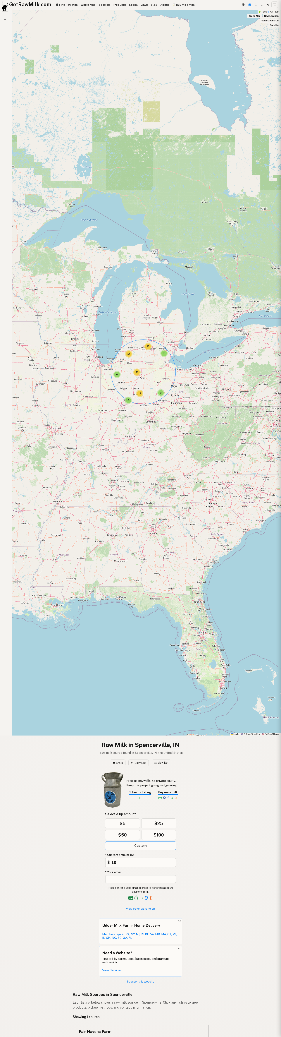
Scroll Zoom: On (270, 20)
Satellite (274, 25)
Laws (144, 4)
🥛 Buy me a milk (183, 4)
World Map (88, 4)
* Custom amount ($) (119, 855)
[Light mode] (268, 5)
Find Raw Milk (66, 4)
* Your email (113, 872)
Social (133, 4)
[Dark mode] (256, 5)
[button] (128, 400)
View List (161, 762)
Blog (154, 4)
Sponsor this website (140, 981)
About (164, 4)
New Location (271, 16)
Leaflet (235, 734)
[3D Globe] (243, 5)
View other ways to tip (140, 908)
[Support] (250, 5)
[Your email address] (140, 879)
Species (104, 4)
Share (118, 762)
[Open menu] (274, 4)
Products (119, 4)
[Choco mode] (262, 5)
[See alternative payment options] (146, 898)
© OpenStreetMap (250, 734)
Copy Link (138, 762)
